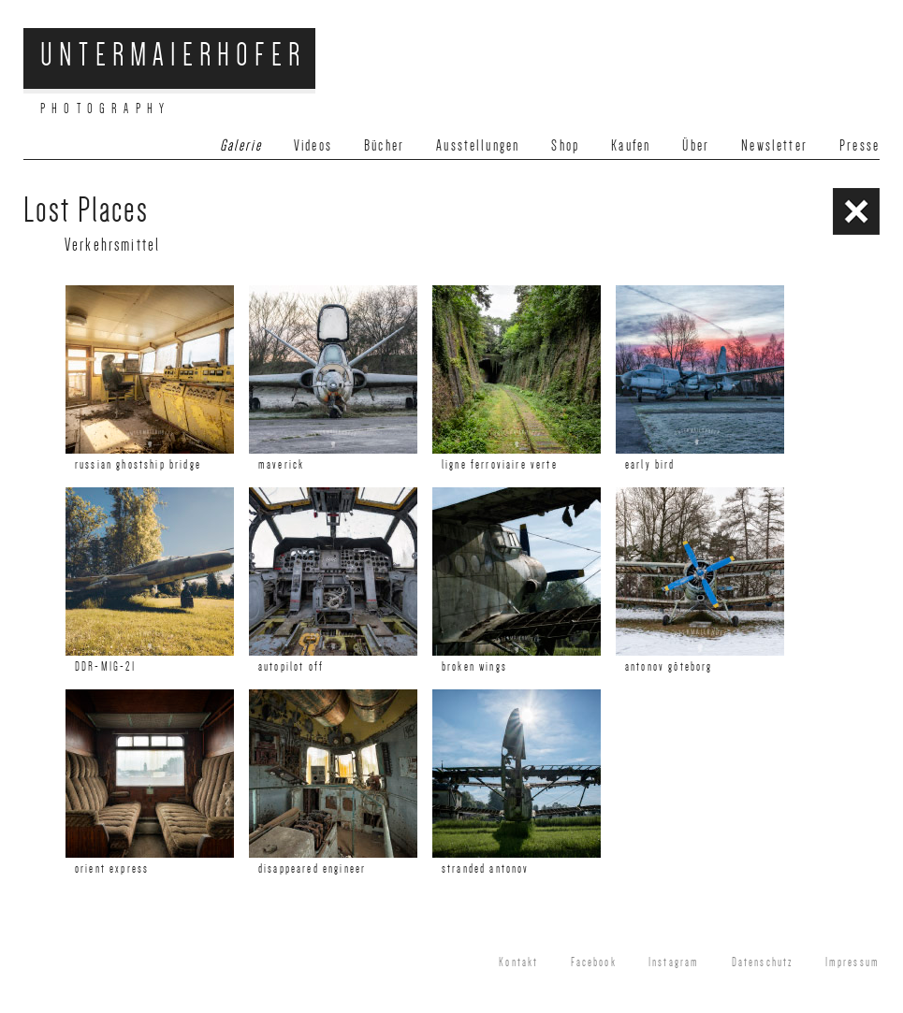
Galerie (241, 145)
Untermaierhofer (173, 54)
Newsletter (774, 145)
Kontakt (518, 962)
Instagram (673, 962)
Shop (565, 145)
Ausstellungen (477, 145)
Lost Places (86, 210)
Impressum (852, 962)
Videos (313, 145)
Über (695, 145)
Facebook (594, 962)
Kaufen (630, 145)
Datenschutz (763, 962)
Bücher (384, 145)
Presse (859, 145)
